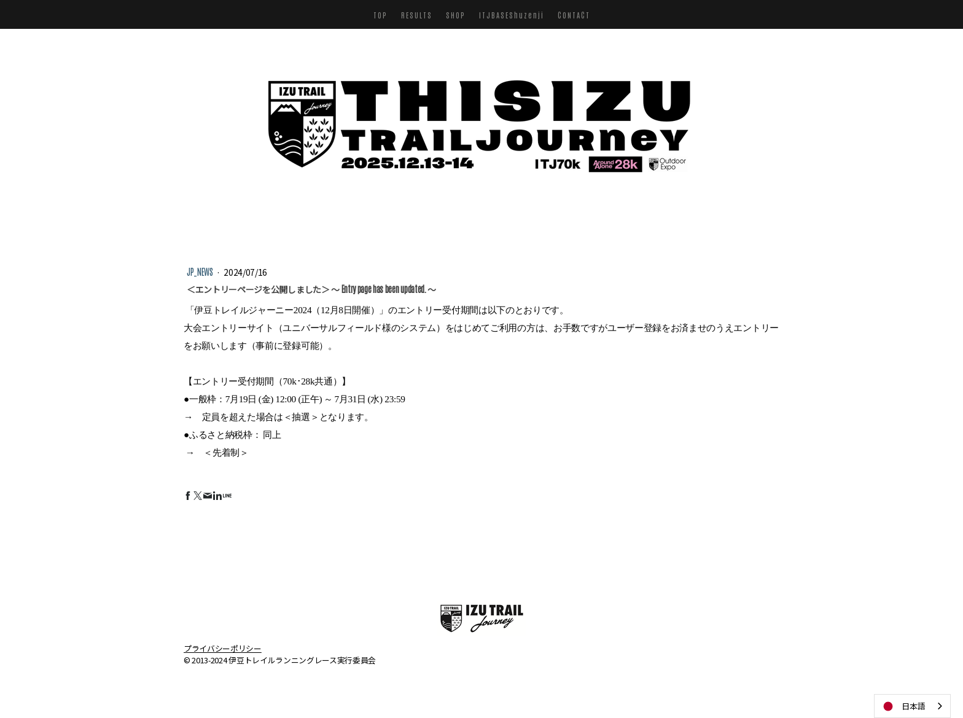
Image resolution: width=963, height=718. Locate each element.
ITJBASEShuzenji (511, 15)
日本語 (903, 706)
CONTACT (574, 15)
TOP (380, 15)
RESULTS (416, 15)
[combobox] (912, 706)
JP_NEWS (200, 271)
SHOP (456, 15)
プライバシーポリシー (223, 647)
